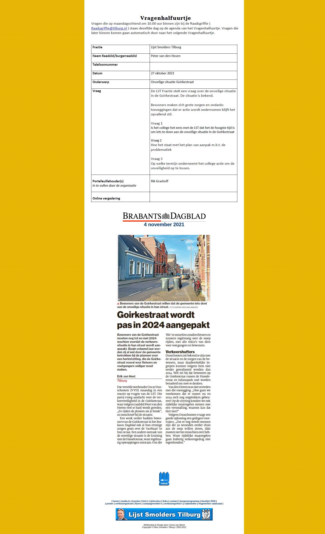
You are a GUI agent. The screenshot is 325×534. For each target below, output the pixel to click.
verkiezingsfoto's (173, 503)
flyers (138, 503)
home (116, 501)
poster (109, 503)
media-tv (125, 501)
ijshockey (155, 501)
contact (174, 501)
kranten (136, 501)
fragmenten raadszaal (210, 503)
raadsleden (190, 503)
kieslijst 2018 (208, 501)
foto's (145, 501)
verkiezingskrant (124, 503)
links (165, 501)
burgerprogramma (189, 501)
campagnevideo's (152, 503)
